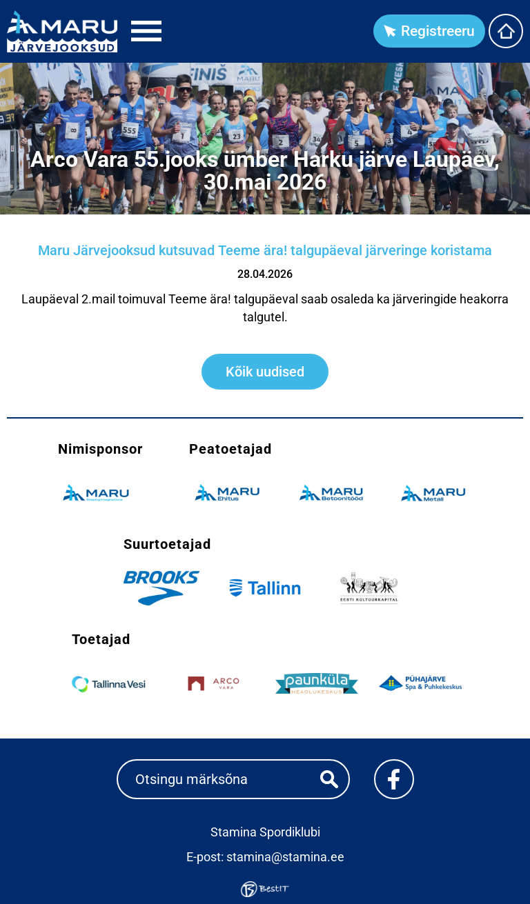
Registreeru (438, 31)
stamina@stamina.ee (285, 857)
